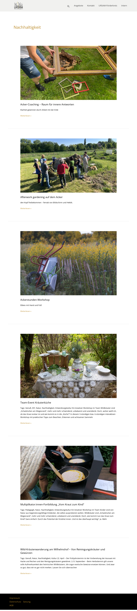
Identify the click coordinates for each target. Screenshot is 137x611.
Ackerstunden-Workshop (35, 300)
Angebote (78, 6)
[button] (68, 6)
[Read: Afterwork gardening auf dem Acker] (68, 165)
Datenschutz (15, 602)
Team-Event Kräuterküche (36, 402)
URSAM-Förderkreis (108, 6)
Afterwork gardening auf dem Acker (42, 197)
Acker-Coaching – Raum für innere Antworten (48, 104)
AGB (11, 606)
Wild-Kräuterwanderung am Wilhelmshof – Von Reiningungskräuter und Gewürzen (65, 550)
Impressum (14, 598)
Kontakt (91, 6)
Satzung (27, 602)
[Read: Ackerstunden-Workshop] (68, 263)
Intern (124, 6)
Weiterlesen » (26, 115)
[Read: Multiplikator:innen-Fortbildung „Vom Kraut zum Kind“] (68, 472)
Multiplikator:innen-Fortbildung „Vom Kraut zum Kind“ (54, 504)
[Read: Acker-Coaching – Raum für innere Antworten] (68, 72)
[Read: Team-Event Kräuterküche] (68, 365)
